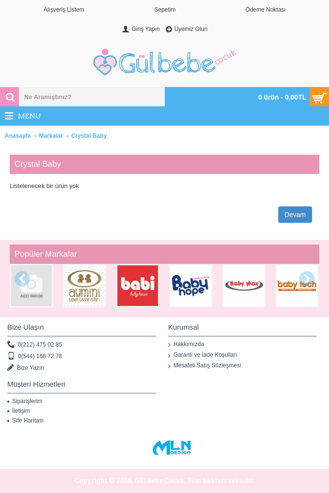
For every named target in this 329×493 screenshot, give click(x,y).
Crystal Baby (88, 135)
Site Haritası (25, 420)
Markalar (51, 135)
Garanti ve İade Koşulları (202, 355)
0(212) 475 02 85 (34, 345)
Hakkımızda (186, 344)
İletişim (18, 410)
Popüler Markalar (45, 254)
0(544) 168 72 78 (34, 356)
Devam (295, 214)
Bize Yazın (25, 368)
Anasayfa (17, 135)
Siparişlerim (25, 401)
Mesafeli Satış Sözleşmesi (204, 366)
